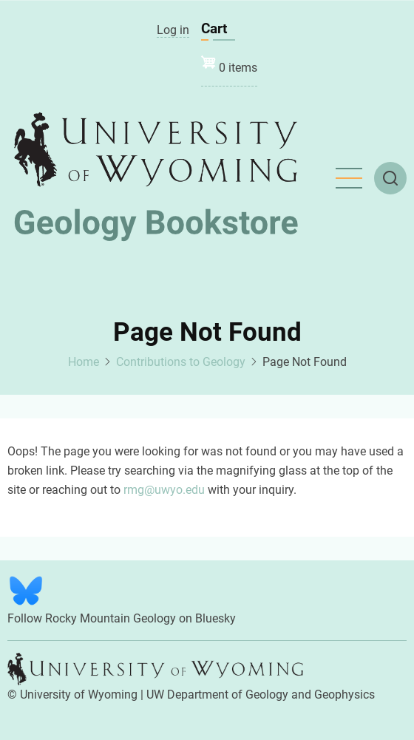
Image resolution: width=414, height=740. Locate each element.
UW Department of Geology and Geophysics (260, 695)
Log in (173, 30)
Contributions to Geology (180, 362)
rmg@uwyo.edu (164, 490)
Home (83, 362)
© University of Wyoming (72, 695)
